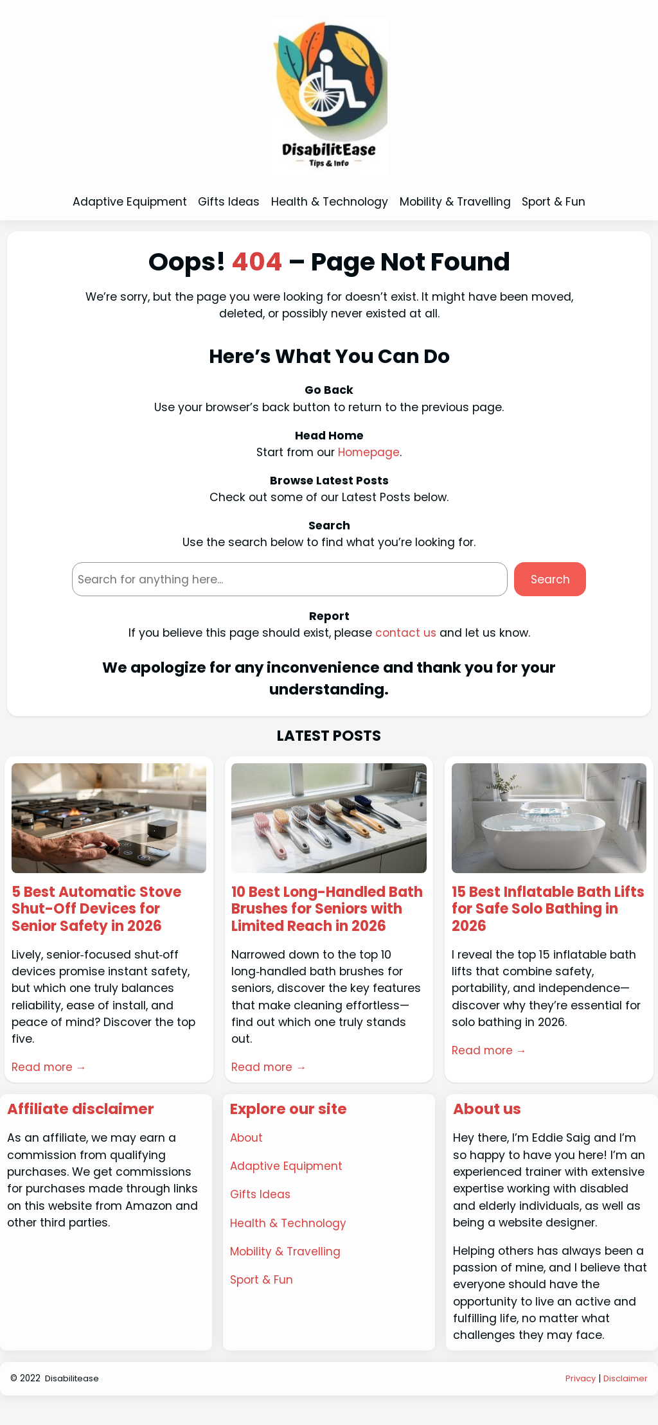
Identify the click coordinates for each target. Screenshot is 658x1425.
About (246, 1157)
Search (550, 579)
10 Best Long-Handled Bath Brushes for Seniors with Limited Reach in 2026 (324, 919)
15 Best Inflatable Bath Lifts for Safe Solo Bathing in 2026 (549, 910)
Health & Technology (288, 1242)
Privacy (580, 1398)
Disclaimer (625, 1398)
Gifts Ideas (261, 1213)
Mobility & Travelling (285, 1270)
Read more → (50, 1069)
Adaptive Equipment (287, 1186)
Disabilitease (73, 1398)
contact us (405, 633)
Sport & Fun (262, 1298)
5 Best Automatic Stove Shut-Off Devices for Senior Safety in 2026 (101, 910)
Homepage (368, 452)
